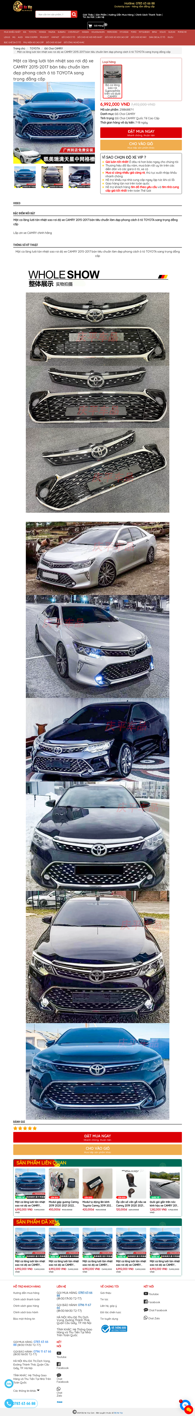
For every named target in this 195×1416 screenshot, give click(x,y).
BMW (154, 32)
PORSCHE (182, 32)
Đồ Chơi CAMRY (53, 48)
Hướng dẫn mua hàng (26, 1293)
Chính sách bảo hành (25, 1312)
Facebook (152, 1302)
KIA (24, 32)
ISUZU (170, 37)
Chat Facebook (155, 1310)
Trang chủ (19, 48)
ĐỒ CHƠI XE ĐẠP (53, 42)
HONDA (42, 32)
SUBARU (62, 32)
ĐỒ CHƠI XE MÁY (139, 37)
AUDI (20, 37)
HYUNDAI (124, 32)
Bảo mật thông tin (24, 1318)
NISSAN (85, 32)
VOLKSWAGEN (98, 32)
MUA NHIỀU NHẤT (12, 32)
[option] (54, 123)
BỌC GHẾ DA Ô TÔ (12, 42)
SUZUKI (171, 32)
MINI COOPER (31, 37)
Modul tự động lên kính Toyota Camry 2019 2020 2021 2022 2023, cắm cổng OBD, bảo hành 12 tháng (97, 1203)
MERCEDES (112, 32)
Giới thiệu (105, 1293)
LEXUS (7, 37)
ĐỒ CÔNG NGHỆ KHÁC (74, 42)
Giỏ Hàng (99, 25)
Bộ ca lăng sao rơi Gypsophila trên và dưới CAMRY (112, 81)
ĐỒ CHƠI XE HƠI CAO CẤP (116, 37)
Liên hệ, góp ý (108, 1305)
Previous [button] (10, 177)
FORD (133, 32)
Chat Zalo (152, 1318)
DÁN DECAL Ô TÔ (157, 37)
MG (13, 37)
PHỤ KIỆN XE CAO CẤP (33, 42)
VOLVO (162, 32)
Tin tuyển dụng (109, 1318)
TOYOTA (32, 32)
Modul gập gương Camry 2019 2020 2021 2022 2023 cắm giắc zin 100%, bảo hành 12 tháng (64, 1203)
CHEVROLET (73, 32)
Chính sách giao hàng (26, 1305)
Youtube (151, 1294)
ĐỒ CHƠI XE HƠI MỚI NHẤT (89, 37)
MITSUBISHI (144, 32)
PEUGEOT (44, 37)
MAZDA (51, 32)
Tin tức (104, 1299)
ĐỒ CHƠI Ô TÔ (68, 37)
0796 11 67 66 (42, 1351)
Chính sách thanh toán (26, 1299)
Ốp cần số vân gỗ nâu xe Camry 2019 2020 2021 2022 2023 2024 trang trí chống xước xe (131, 1203)
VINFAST (55, 37)
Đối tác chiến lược (110, 1312)
